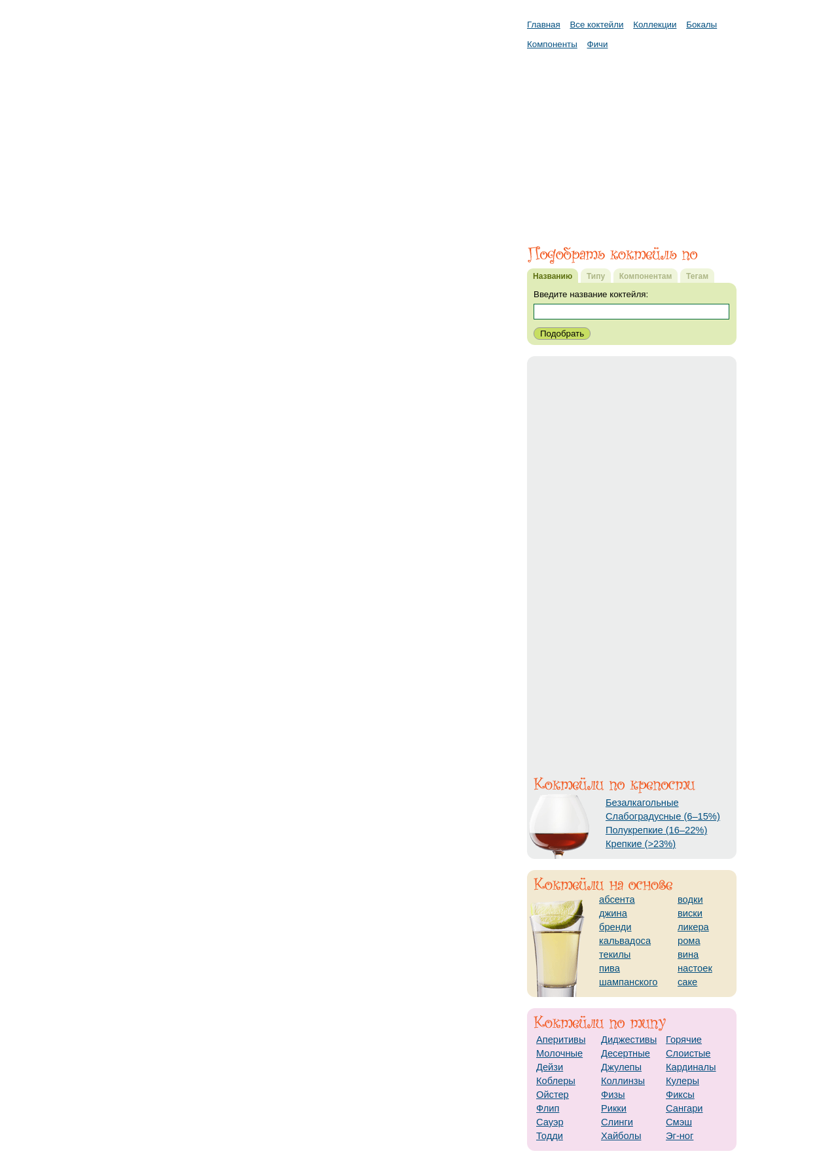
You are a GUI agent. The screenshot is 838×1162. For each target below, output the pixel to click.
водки (690, 899)
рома (689, 940)
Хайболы (621, 1136)
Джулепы (621, 1067)
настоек (695, 968)
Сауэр (550, 1122)
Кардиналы (691, 1067)
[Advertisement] (632, 141)
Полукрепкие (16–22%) (656, 830)
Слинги (617, 1122)
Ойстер (552, 1094)
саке (687, 982)
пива (609, 968)
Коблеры (555, 1081)
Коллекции (654, 24)
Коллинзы (623, 1081)
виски (690, 913)
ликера (693, 927)
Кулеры (682, 1081)
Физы (613, 1094)
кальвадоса (625, 940)
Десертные (625, 1053)
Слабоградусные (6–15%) (663, 816)
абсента (617, 899)
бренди (615, 927)
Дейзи (549, 1067)
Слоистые (688, 1053)
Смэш (679, 1122)
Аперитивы (560, 1039)
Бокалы (701, 24)
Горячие (684, 1039)
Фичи (597, 44)
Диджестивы (629, 1039)
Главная (543, 24)
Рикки (614, 1108)
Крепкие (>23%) (641, 844)
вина (688, 954)
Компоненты (552, 44)
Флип (547, 1108)
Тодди (549, 1136)
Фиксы (680, 1094)
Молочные (559, 1053)
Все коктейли (596, 24)
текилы (614, 954)
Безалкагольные (642, 802)
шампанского (628, 982)
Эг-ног (679, 1136)
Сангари (684, 1108)
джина (613, 913)
